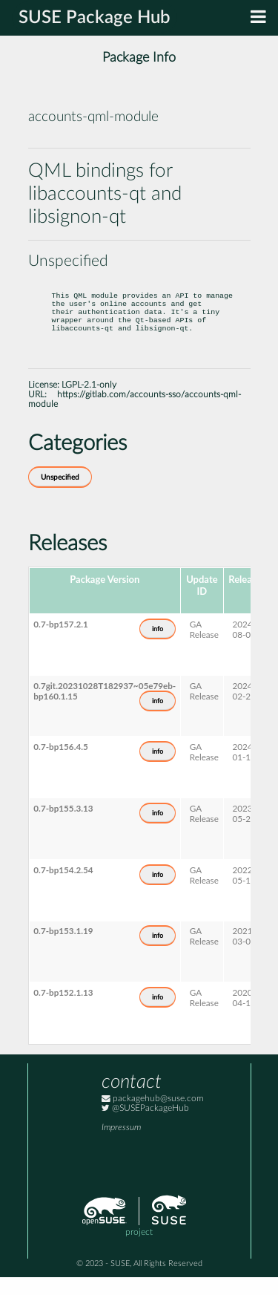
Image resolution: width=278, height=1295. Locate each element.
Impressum (121, 1145)
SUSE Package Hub (95, 18)
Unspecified (60, 495)
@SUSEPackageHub (145, 1126)
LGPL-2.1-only (89, 403)
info (157, 646)
